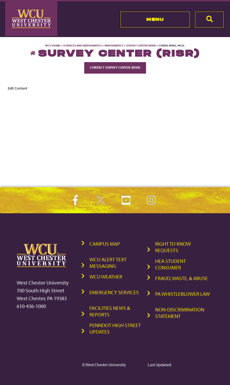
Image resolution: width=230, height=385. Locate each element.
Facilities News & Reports (109, 311)
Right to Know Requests (173, 246)
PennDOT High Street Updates (115, 328)
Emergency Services (114, 292)
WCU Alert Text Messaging (107, 262)
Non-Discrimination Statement (179, 312)
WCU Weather (105, 276)
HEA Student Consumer (170, 264)
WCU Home (52, 45)
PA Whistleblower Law (182, 294)
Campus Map (104, 243)
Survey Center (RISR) (141, 45)
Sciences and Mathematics (82, 45)
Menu (155, 19)
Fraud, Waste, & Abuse (181, 278)
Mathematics (114, 45)
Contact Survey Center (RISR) (115, 67)
